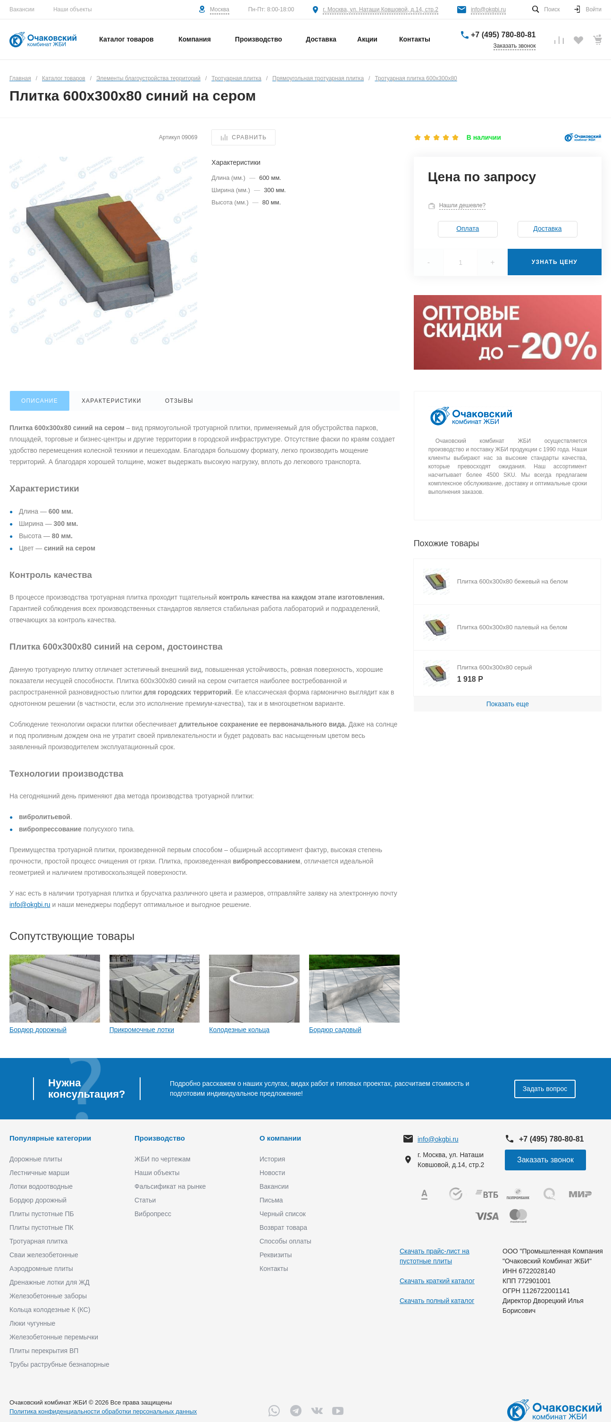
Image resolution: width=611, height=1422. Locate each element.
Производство (159, 1138)
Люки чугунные (32, 1323)
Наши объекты (72, 9)
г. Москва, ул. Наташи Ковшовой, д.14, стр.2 (380, 9)
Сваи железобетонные (43, 1255)
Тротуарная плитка (38, 1241)
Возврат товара (283, 1227)
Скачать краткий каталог (437, 1281)
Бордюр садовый (335, 1029)
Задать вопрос (545, 1088)
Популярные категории (50, 1138)
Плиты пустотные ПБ (41, 1214)
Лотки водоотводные (41, 1186)
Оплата (467, 228)
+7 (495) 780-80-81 (503, 35)
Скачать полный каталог (437, 1300)
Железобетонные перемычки (53, 1337)
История (272, 1159)
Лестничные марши (39, 1173)
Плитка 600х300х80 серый (494, 667)
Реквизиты (275, 1255)
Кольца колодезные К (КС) (49, 1309)
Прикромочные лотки (141, 1029)
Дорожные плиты (35, 1159)
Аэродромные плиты (41, 1268)
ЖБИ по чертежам (162, 1159)
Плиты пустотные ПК (41, 1227)
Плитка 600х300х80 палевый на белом (512, 627)
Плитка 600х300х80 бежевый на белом (512, 581)
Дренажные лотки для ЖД (49, 1282)
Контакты (273, 1268)
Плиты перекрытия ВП (43, 1350)
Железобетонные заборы (48, 1296)
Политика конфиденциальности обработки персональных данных (103, 1411)
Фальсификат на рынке (170, 1186)
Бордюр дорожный (38, 1029)
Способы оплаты (285, 1241)
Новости (272, 1173)
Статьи (145, 1200)
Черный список (282, 1214)
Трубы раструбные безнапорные (59, 1364)
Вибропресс (152, 1214)
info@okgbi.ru (488, 9)
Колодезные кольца (239, 1029)
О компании (280, 1138)
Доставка (547, 228)
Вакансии (21, 9)
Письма (271, 1200)
